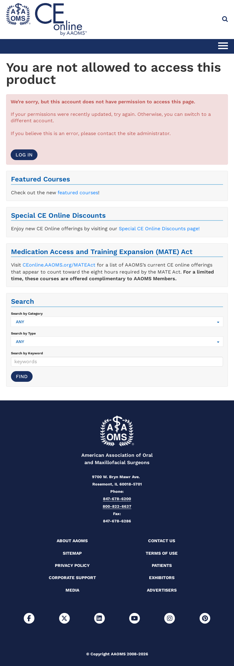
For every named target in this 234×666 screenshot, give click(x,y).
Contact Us (161, 540)
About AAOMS (72, 540)
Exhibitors (162, 577)
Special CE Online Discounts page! (159, 228)
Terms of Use (162, 553)
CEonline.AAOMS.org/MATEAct (59, 265)
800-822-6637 (117, 506)
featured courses (78, 192)
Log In (24, 155)
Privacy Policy (72, 565)
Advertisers (162, 590)
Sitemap (72, 553)
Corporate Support (72, 577)
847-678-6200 (117, 498)
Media (72, 590)
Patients (162, 565)
